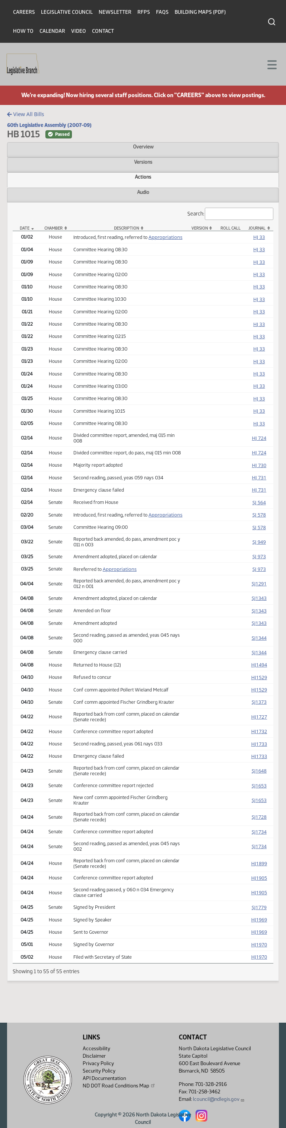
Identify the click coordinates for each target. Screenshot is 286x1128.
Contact (103, 31)
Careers (24, 12)
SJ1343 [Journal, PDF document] (259, 598)
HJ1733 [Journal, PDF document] (259, 744)
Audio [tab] (143, 192)
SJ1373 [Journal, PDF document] (259, 702)
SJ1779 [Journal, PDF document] (259, 907)
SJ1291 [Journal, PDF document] (259, 583)
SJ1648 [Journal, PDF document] (259, 770)
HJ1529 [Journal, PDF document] (259, 677)
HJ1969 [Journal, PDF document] (259, 919)
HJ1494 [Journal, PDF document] (259, 664)
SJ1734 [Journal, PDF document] (259, 831)
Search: (230, 214)
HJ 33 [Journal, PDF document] (259, 237)
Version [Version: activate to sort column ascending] (199, 228)
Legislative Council (67, 12)
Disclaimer (94, 1056)
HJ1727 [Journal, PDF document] (259, 716)
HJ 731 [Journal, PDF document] (259, 477)
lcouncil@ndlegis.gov (219, 1099)
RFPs (143, 12)
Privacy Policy (98, 1063)
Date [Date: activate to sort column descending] (24, 228)
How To (23, 31)
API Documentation (104, 1078)
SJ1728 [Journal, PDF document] (259, 817)
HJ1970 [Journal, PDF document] (259, 944)
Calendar (52, 31)
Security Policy (99, 1071)
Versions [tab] (143, 162)
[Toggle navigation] (271, 64)
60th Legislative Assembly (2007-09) (49, 125)
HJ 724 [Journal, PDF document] (259, 438)
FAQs (162, 12)
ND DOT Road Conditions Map (119, 1085)
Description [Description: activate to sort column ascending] (126, 228)
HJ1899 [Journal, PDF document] (259, 863)
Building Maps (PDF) (200, 12)
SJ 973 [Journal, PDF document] (259, 556)
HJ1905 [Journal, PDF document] (259, 878)
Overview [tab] (143, 147)
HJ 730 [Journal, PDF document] (259, 465)
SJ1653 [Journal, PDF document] (259, 785)
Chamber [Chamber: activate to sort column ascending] (53, 228)
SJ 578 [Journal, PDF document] (259, 514)
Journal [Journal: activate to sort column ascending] (257, 228)
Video (78, 31)
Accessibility (96, 1048)
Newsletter (115, 12)
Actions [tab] (143, 177)
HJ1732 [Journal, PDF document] (259, 731)
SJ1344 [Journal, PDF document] (259, 638)
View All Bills (25, 114)
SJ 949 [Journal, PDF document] (259, 542)
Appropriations (165, 237)
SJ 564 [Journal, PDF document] (259, 502)
